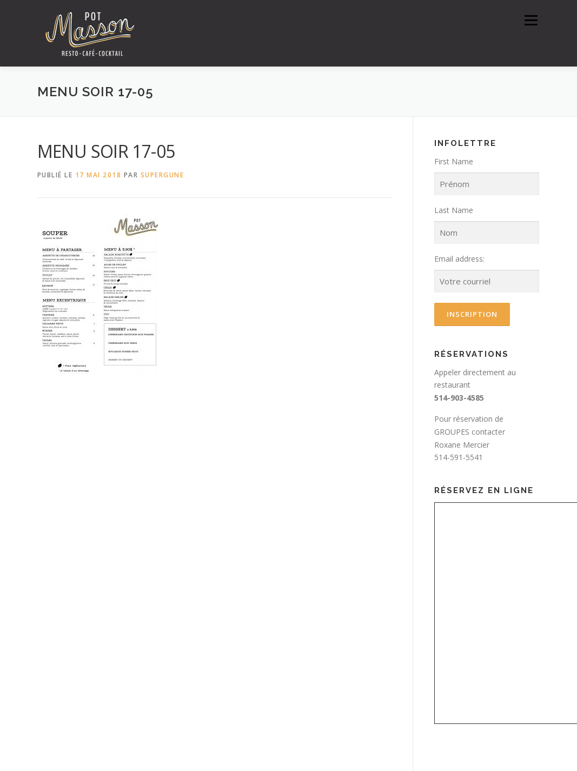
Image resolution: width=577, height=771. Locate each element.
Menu (530, 20)
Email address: (459, 259)
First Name (453, 161)
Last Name (453, 210)
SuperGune (162, 175)
